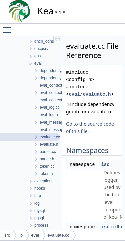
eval (35, 235)
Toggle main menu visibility (9, 27)
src (7, 235)
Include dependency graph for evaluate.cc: (90, 108)
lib (20, 235)
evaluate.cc (58, 235)
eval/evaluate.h (90, 94)
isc (105, 164)
